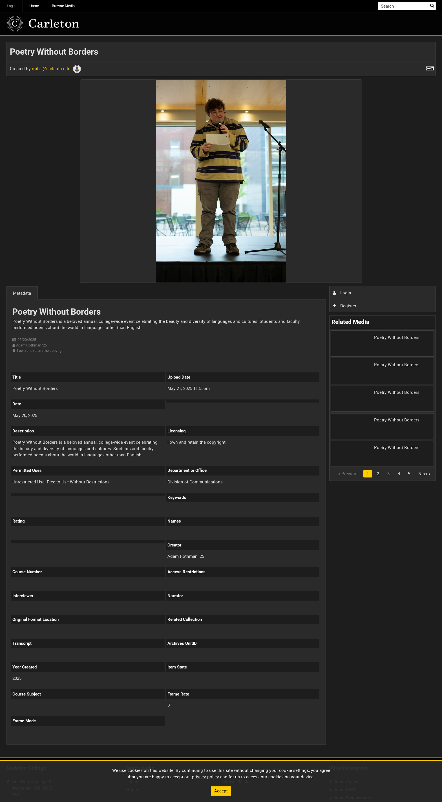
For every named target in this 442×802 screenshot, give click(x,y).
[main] (221, 396)
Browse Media (63, 5)
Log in (11, 5)
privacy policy (205, 776)
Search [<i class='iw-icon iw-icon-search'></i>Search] (432, 5)
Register (344, 305)
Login (342, 293)
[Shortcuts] (430, 67)
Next (424, 473)
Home (34, 5)
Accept (221, 791)
